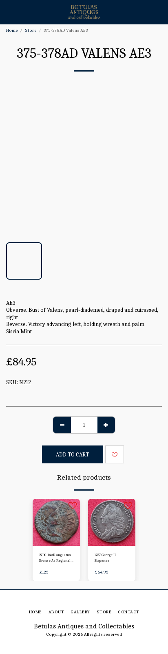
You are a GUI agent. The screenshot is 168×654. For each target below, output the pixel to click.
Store (31, 30)
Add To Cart (72, 454)
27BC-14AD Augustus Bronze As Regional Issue (55, 558)
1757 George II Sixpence (105, 557)
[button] (9, 11)
